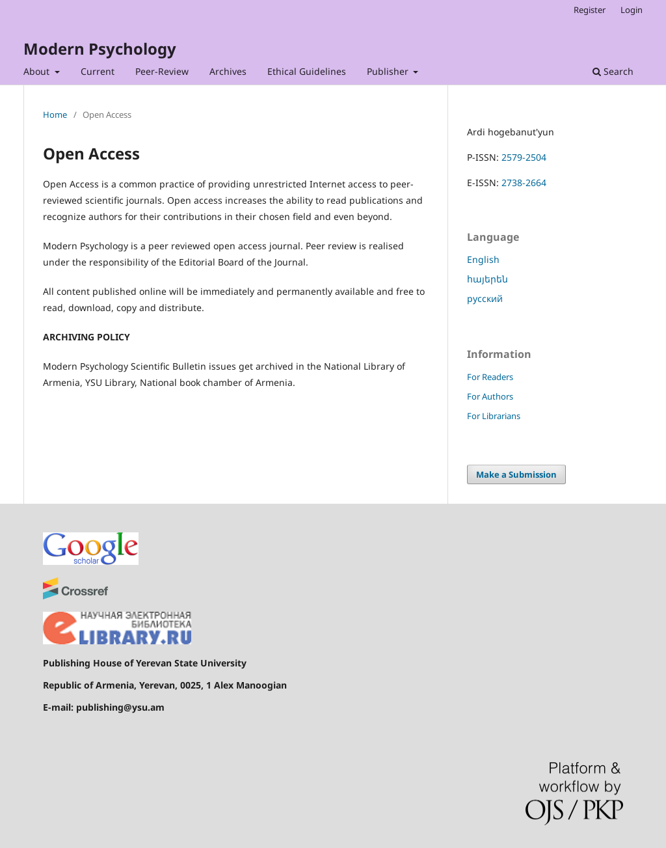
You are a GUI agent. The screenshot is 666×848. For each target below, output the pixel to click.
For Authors (490, 396)
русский (485, 298)
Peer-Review (162, 71)
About (37, 71)
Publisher (389, 71)
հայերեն (487, 279)
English (483, 259)
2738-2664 (523, 182)
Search (613, 71)
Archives (227, 71)
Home (55, 114)
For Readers (490, 377)
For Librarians (493, 416)
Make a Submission (516, 474)
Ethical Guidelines (306, 71)
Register (590, 10)
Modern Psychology (99, 48)
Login (631, 10)
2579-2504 (523, 157)
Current (97, 71)
